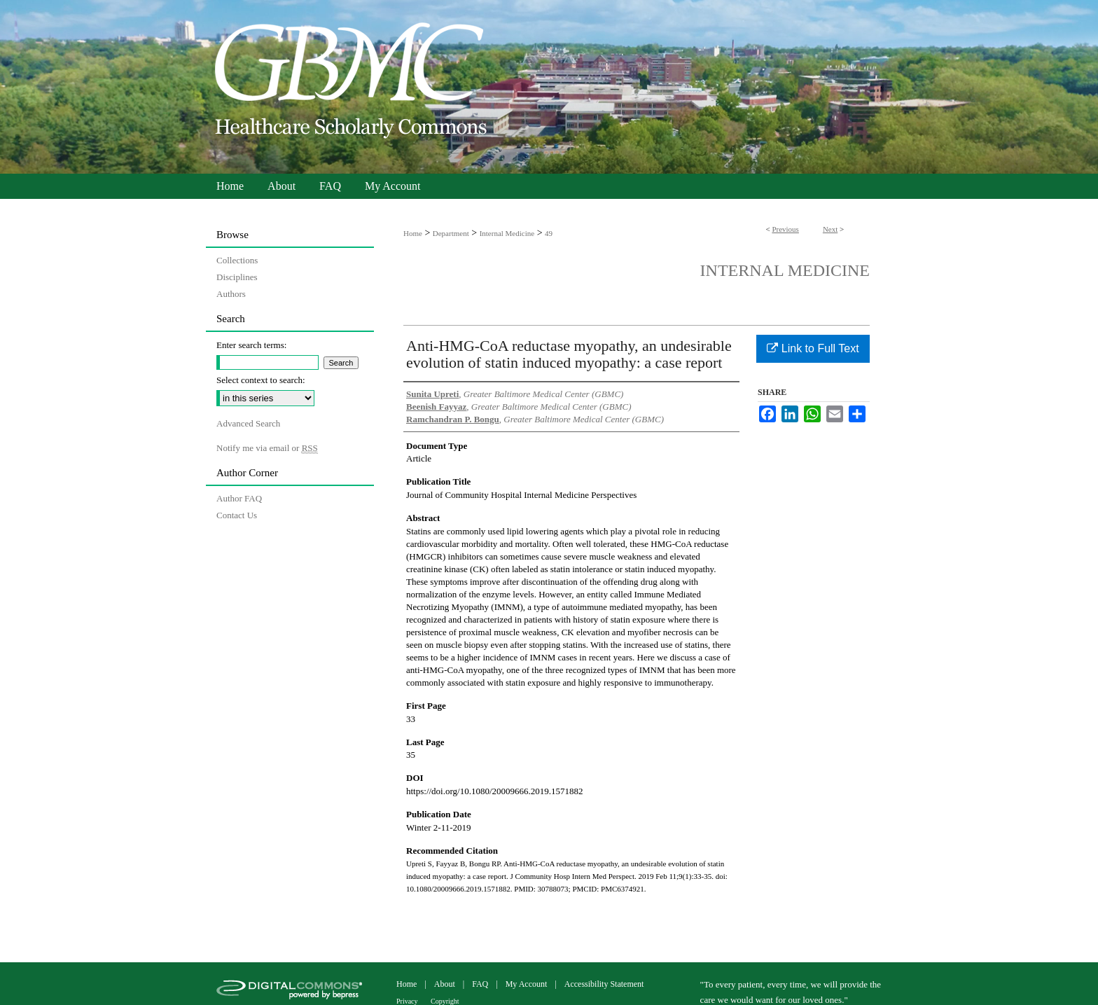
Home (412, 233)
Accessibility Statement (604, 984)
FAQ (481, 984)
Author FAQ (239, 498)
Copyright (445, 1001)
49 (549, 233)
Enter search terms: (251, 345)
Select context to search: (260, 380)
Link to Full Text (813, 348)
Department (451, 233)
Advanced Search (248, 423)
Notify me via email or (267, 448)
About (445, 984)
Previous (785, 229)
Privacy (407, 1001)
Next (830, 229)
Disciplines (237, 277)
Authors (231, 294)
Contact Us (236, 515)
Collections (237, 260)
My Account (528, 984)
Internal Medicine (507, 233)
